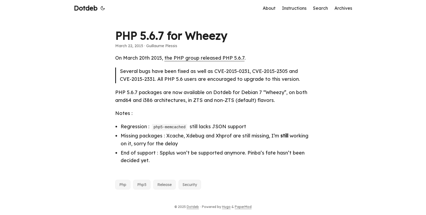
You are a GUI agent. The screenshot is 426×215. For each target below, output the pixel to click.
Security (190, 184)
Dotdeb (85, 8)
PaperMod (243, 207)
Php (122, 184)
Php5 (141, 184)
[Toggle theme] (102, 8)
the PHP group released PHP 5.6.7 (204, 58)
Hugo (226, 207)
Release (164, 184)
